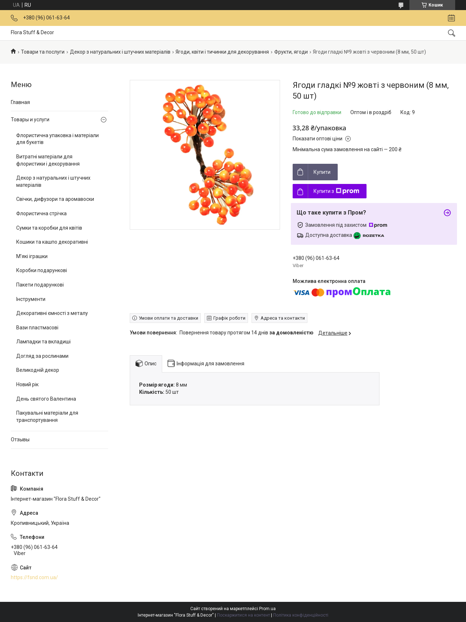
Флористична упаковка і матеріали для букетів (57, 138)
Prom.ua (267, 608)
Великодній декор (37, 370)
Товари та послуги (43, 52)
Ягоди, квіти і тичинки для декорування (222, 52)
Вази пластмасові (37, 327)
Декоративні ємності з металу (52, 313)
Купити (322, 172)
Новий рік (27, 384)
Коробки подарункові (41, 270)
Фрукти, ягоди (291, 52)
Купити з (336, 191)
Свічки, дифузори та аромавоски (55, 199)
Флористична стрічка (41, 213)
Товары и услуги (30, 119)
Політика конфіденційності (300, 615)
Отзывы (20, 439)
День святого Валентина (46, 399)
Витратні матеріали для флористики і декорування (48, 160)
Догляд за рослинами (42, 356)
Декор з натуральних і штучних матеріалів (120, 52)
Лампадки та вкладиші (43, 341)
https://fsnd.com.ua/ (34, 577)
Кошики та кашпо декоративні (52, 242)
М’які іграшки (32, 256)
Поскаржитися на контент (243, 615)
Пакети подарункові (40, 285)
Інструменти (30, 299)
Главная (20, 102)
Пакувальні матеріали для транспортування (47, 416)
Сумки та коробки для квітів (49, 228)
